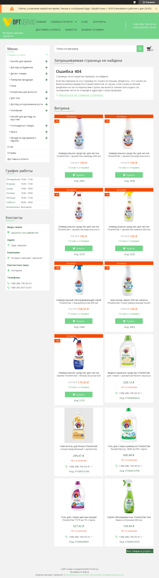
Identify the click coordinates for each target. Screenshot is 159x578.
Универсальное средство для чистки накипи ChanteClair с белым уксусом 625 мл (79, 375)
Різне (13, 85)
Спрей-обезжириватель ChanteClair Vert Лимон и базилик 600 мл (129, 519)
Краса (14, 131)
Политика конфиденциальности (107, 574)
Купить (80, 175)
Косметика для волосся (24, 91)
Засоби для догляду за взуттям (23, 118)
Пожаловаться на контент (77, 574)
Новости (71, 29)
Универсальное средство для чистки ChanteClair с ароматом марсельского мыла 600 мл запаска (129, 156)
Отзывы (11, 152)
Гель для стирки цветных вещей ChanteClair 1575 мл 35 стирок (79, 519)
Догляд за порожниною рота (27, 104)
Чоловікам (16, 110)
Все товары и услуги (138, 551)
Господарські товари (22, 125)
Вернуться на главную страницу (81, 95)
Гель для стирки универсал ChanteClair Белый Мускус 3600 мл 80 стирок (129, 448)
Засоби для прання (21, 61)
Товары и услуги (62, 21)
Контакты (99, 21)
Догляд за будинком (22, 67)
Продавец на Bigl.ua (79, 572)
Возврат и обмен (93, 29)
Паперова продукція (22, 79)
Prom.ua (94, 569)
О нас (84, 21)
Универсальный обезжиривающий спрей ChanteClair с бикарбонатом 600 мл (78, 301)
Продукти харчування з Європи (23, 139)
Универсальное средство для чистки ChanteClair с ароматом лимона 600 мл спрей (129, 229)
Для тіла (15, 98)
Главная (41, 21)
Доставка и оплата (48, 29)
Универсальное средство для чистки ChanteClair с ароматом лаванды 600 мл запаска (79, 156)
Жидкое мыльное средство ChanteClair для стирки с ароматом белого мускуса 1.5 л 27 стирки (129, 375)
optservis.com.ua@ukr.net (24, 232)
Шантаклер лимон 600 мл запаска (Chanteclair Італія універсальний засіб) (129, 301)
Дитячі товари (18, 73)
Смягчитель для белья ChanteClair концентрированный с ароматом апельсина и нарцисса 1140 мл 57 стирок (78, 449)
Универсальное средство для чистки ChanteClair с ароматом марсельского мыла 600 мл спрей (79, 229)
